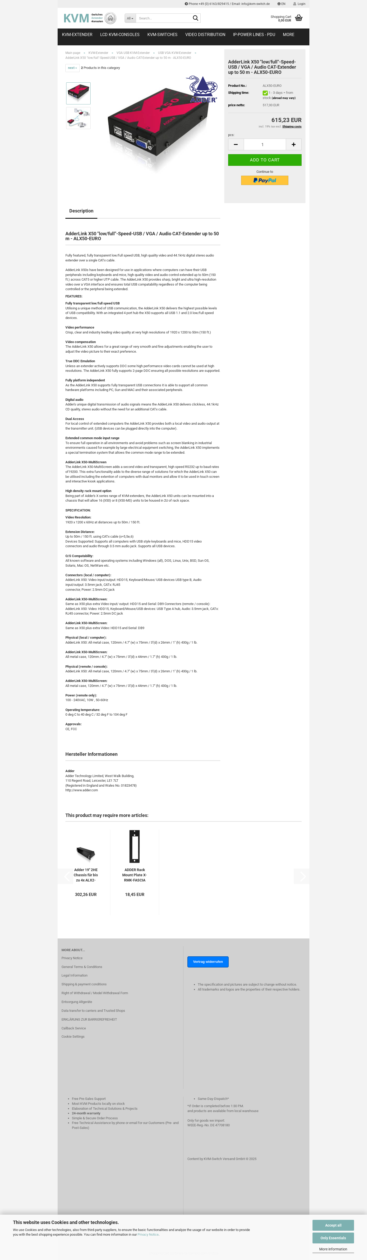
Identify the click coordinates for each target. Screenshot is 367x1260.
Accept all (333, 1225)
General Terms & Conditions (82, 967)
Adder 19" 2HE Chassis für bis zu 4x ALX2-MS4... (86, 875)
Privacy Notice (148, 1234)
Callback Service (74, 1028)
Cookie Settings (73, 1036)
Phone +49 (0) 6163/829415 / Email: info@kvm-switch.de (227, 4)
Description (81, 210)
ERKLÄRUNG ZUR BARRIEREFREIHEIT (89, 1019)
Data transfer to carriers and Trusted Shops (93, 1011)
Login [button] (299, 4)
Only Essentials (333, 1238)
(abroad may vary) (284, 98)
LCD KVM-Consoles (120, 34)
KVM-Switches (162, 34)
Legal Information (74, 975)
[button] (281, 4)
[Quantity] (265, 144)
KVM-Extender (77, 34)
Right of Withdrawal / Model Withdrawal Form (95, 993)
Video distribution (205, 34)
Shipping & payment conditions (84, 984)
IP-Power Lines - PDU (254, 34)
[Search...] (130, 18)
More (288, 34)
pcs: (231, 135)
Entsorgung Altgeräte (77, 1002)
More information (333, 1249)
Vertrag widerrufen (208, 962)
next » (72, 68)
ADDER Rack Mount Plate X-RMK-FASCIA (134, 875)
